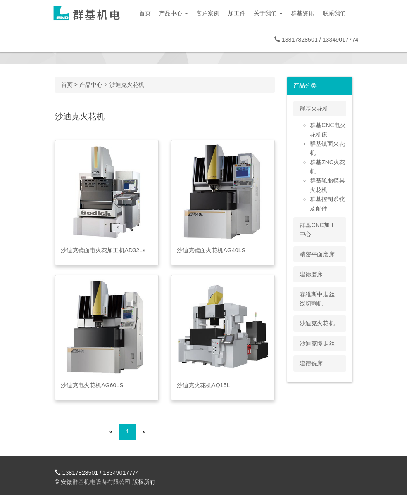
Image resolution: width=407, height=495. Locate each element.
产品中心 (173, 13)
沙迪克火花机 (127, 84)
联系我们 (334, 13)
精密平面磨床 (317, 254)
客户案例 (207, 13)
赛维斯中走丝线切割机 (317, 299)
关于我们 (268, 13)
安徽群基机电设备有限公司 (96, 481)
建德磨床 (311, 274)
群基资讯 (302, 13)
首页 (145, 13)
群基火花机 (314, 108)
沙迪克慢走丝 (317, 343)
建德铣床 (311, 363)
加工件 (236, 13)
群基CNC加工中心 (318, 229)
